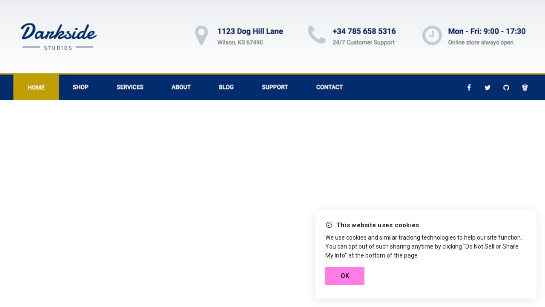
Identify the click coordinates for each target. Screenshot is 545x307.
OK (345, 276)
